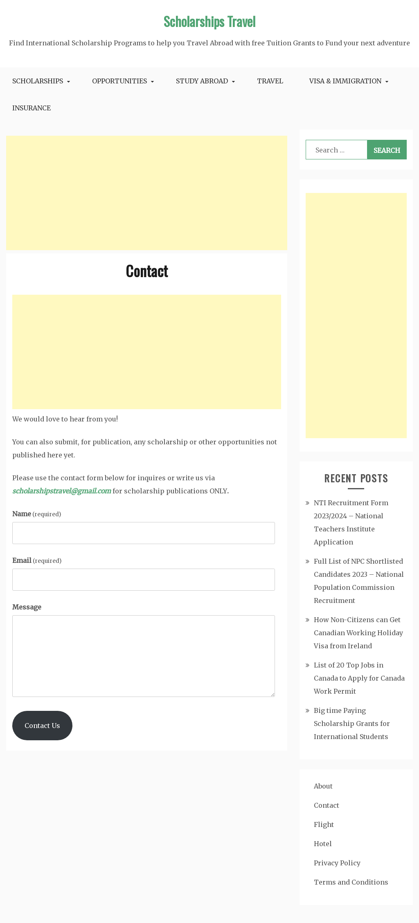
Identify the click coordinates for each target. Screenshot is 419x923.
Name (36, 514)
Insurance (31, 108)
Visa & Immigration (345, 81)
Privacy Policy (337, 863)
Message (26, 607)
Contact (326, 805)
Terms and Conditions (351, 882)
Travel (270, 81)
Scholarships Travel (209, 21)
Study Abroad (202, 81)
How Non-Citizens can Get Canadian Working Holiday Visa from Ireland (358, 633)
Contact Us (42, 725)
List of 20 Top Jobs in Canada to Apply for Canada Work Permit (359, 678)
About (323, 786)
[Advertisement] (146, 193)
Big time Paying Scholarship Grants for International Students (352, 723)
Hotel (323, 844)
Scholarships (37, 81)
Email (36, 560)
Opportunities (119, 81)
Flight (324, 824)
